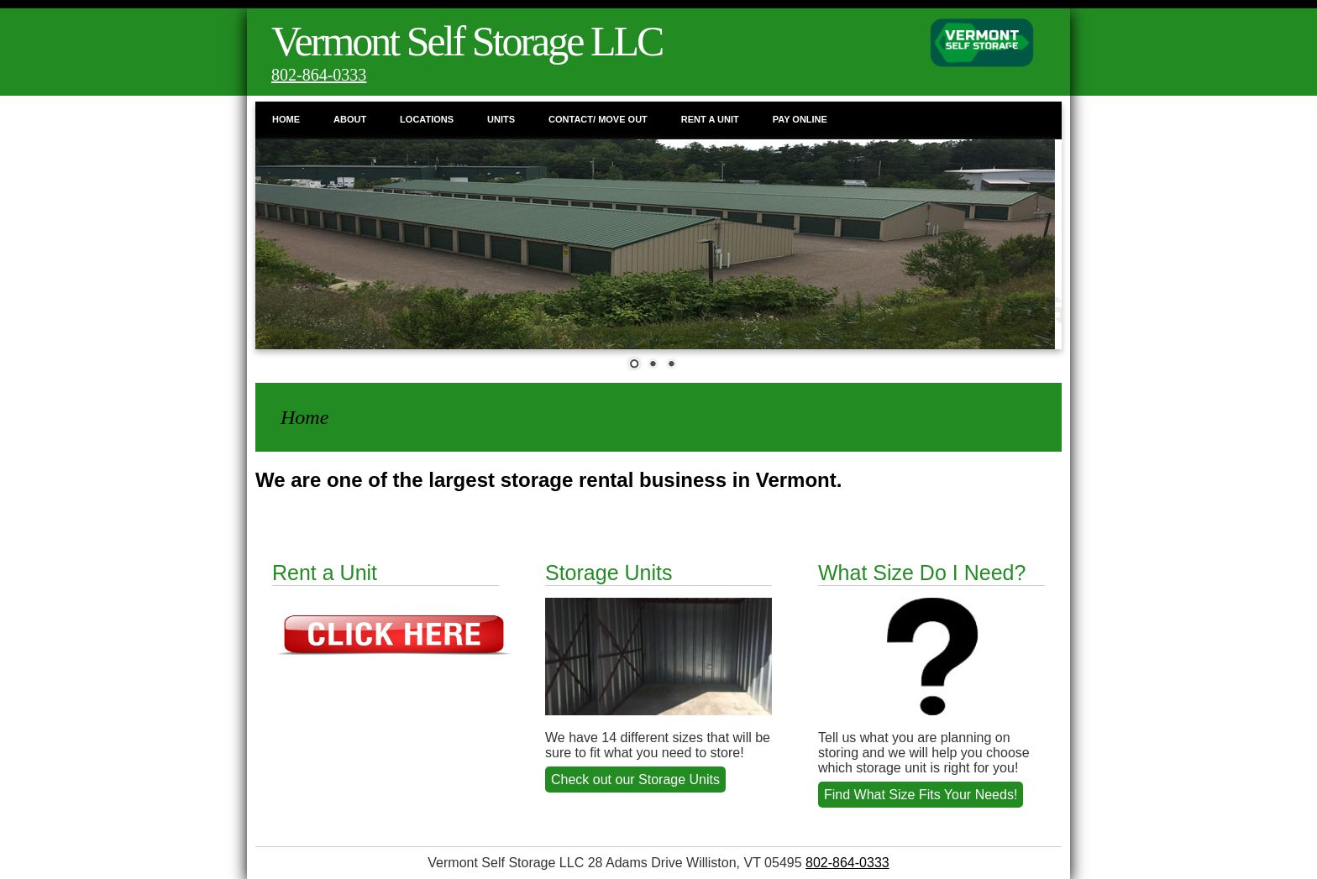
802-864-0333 (318, 74)
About (349, 119)
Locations (427, 119)
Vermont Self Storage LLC (466, 41)
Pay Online (800, 119)
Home (286, 119)
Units (501, 119)
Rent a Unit (710, 119)
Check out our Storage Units (635, 779)
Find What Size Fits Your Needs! (920, 794)
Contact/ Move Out (598, 119)
